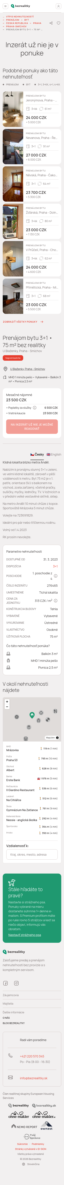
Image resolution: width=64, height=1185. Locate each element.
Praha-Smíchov (16, 26)
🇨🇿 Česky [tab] (37, 454)
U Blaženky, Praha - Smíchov (27, 369)
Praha (37, 23)
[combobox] (32, 854)
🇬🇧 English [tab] (54, 454)
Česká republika (17, 23)
